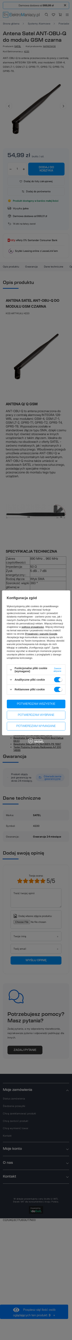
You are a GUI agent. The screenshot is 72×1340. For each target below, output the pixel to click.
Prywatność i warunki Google (41, 633)
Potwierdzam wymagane (36, 726)
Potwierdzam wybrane (36, 715)
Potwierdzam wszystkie (36, 704)
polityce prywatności (33, 627)
